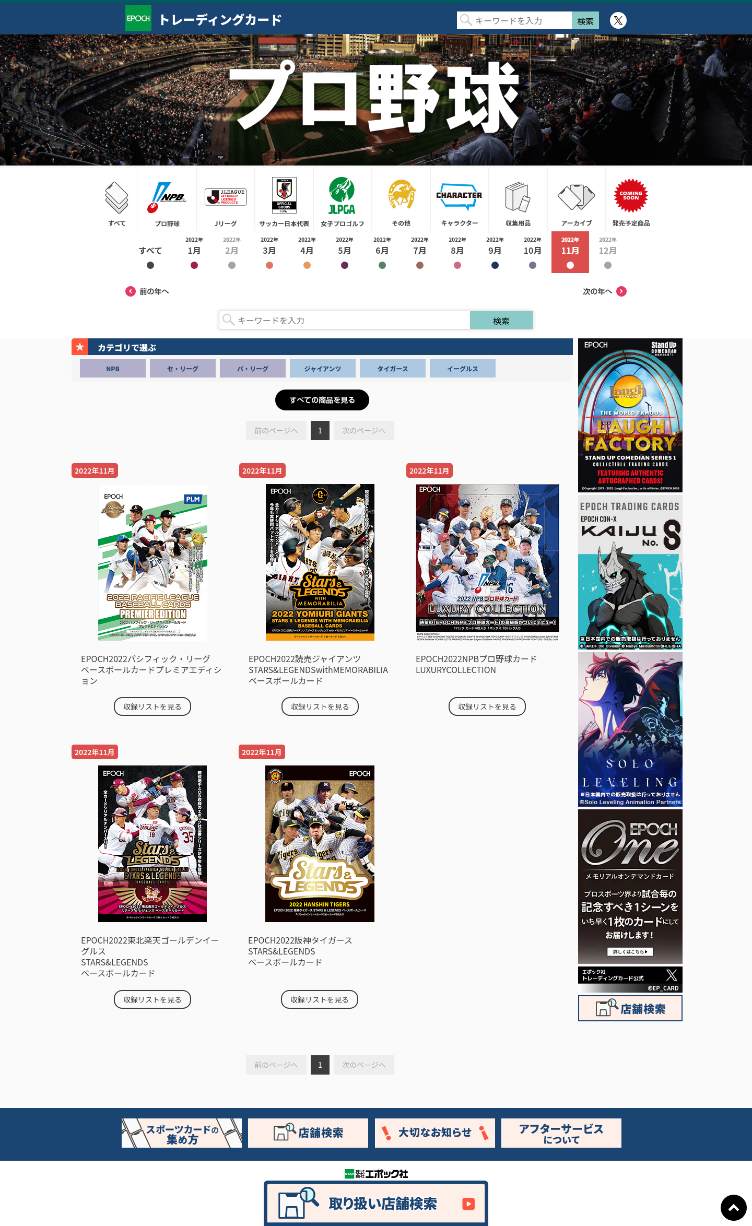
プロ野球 (167, 199)
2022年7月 (420, 252)
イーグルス (462, 368)
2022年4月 (307, 252)
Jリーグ (225, 199)
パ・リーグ (252, 368)
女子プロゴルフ (342, 199)
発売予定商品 (631, 199)
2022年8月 (457, 252)
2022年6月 (382, 252)
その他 (401, 199)
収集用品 (518, 199)
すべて (117, 199)
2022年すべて (150, 252)
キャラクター (459, 199)
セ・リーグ (182, 368)
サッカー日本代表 (284, 199)
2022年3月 (269, 252)
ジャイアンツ (323, 368)
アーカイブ (576, 199)
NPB (112, 368)
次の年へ (605, 291)
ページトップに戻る (734, 1208)
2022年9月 (495, 252)
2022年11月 (570, 252)
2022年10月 (532, 252)
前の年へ (147, 291)
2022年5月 (344, 252)
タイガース (392, 368)
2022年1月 (194, 252)
